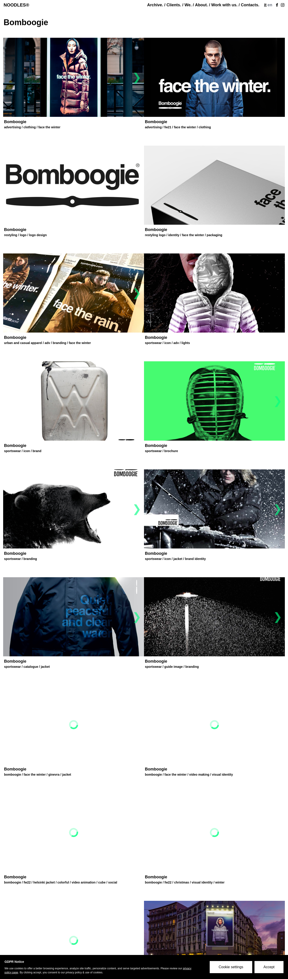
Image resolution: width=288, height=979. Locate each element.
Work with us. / (226, 5)
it (265, 5)
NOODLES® (16, 4)
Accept (268, 967)
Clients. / (175, 5)
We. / (189, 5)
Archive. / (156, 5)
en (270, 5)
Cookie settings (231, 967)
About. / (203, 5)
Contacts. (251, 5)
